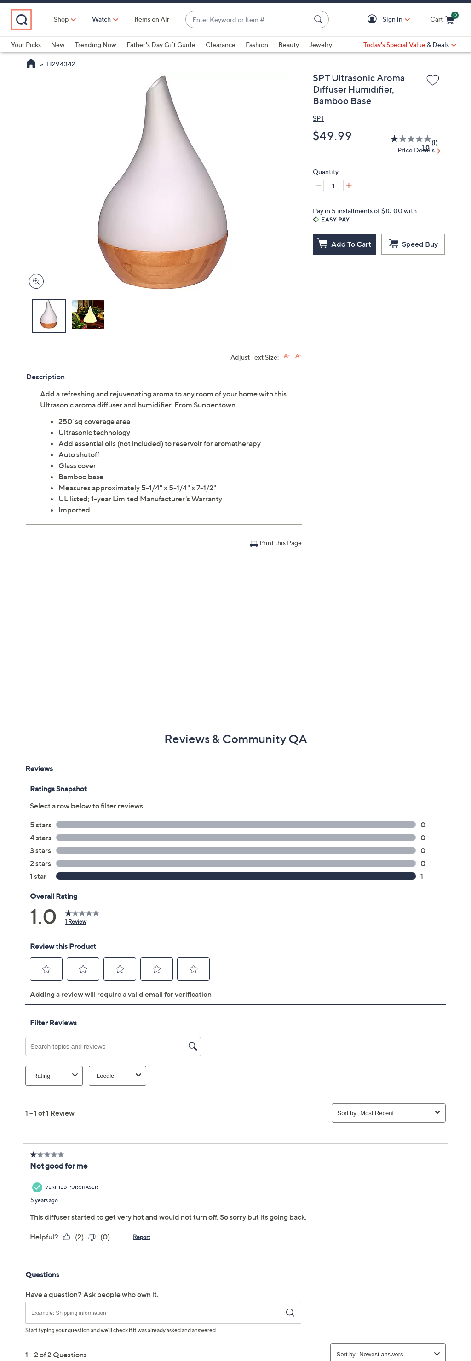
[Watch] (101, 19)
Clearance (221, 44)
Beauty (288, 44)
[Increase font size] (286, 356)
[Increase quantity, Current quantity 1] (348, 185)
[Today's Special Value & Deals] (410, 45)
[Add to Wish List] (432, 80)
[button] (373, 19)
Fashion (257, 44)
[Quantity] (333, 185)
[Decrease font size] (298, 356)
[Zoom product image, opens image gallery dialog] (34, 281)
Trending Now (95, 44)
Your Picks (26, 44)
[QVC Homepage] (31, 64)
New (58, 44)
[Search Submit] (319, 19)
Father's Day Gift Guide (160, 44)
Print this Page (280, 543)
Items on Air (151, 19)
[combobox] (248, 19)
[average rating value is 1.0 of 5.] (406, 143)
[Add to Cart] (344, 244)
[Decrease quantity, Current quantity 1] (318, 185)
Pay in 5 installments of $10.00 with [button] (365, 214)
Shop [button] (61, 19)
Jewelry (320, 44)
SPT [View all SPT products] (318, 118)
